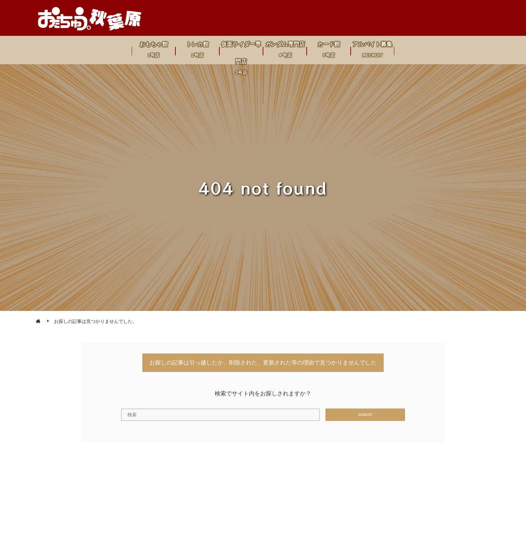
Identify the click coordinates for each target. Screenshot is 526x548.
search (365, 414)
